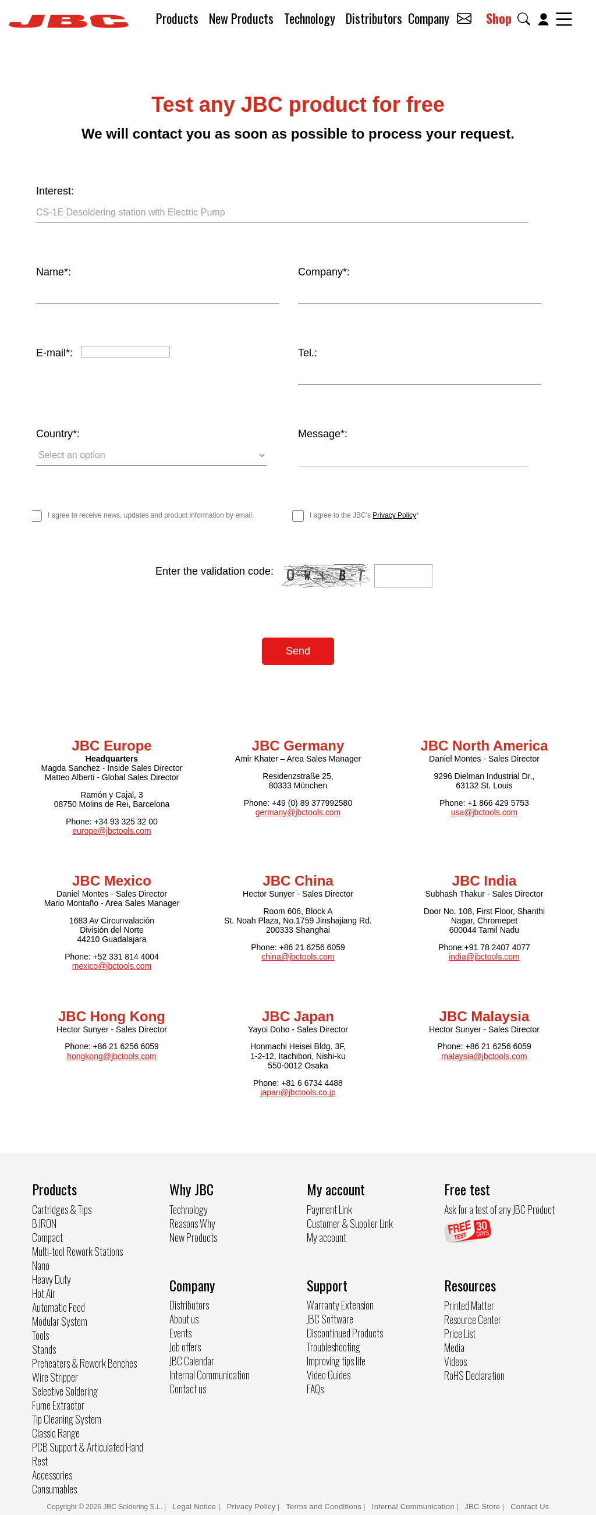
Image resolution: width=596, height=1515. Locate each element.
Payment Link (329, 1208)
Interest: (55, 191)
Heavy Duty (51, 1278)
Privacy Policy (394, 515)
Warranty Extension (340, 1304)
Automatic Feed (58, 1306)
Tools (40, 1333)
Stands (44, 1347)
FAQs (315, 1388)
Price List (460, 1332)
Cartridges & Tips (61, 1208)
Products (177, 18)
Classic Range (56, 1431)
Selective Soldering (65, 1389)
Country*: (58, 434)
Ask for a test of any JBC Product (499, 1208)
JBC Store (482, 1505)
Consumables (54, 1487)
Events (180, 1332)
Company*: (324, 272)
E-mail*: (54, 353)
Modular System (59, 1320)
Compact (47, 1236)
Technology (309, 18)
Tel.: (307, 353)
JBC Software (330, 1318)
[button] (526, 19)
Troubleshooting (333, 1346)
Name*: (53, 272)
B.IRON (44, 1222)
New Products (241, 18)
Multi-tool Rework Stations (77, 1250)
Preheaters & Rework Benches (84, 1361)
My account (326, 1236)
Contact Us (529, 1505)
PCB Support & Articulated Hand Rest (87, 1452)
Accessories (52, 1473)
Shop (499, 18)
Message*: (322, 434)
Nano (40, 1264)
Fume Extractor (58, 1403)
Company (428, 18)
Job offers (185, 1346)
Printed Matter (469, 1304)
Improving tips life (336, 1360)
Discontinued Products (345, 1332)
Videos (455, 1360)
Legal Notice (196, 1505)
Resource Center (472, 1318)
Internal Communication (209, 1374)
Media (454, 1346)
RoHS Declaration (474, 1374)
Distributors (374, 18)
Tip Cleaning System (66, 1417)
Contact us (187, 1388)
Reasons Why (192, 1222)
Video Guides (328, 1374)
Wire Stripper (55, 1375)
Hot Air (43, 1292)
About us (183, 1318)
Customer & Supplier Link (350, 1222)
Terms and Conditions (323, 1505)
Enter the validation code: (214, 570)
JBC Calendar (191, 1360)
